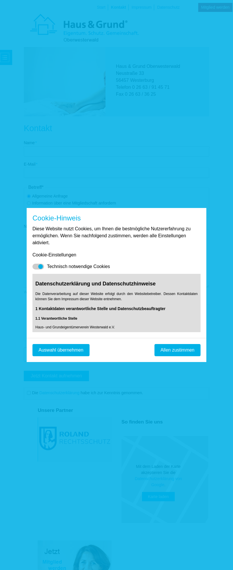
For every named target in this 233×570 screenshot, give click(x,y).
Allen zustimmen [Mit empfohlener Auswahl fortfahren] (177, 350)
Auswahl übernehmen (61, 350)
